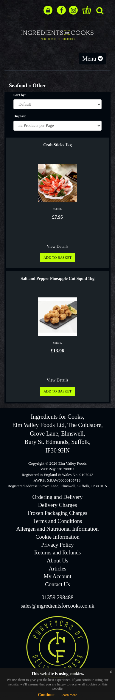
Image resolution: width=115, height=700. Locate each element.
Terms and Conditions (57, 521)
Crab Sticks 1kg (57, 145)
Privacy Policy (57, 545)
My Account (58, 576)
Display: (19, 116)
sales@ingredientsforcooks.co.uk (57, 606)
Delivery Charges (57, 505)
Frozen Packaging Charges (57, 513)
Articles (57, 568)
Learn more (68, 695)
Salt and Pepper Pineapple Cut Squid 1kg (57, 278)
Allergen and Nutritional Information (57, 529)
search (100, 11)
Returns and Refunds (57, 552)
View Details (58, 246)
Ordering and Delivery (57, 497)
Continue (46, 695)
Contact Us (57, 584)
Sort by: (19, 95)
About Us (57, 560)
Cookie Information (57, 537)
